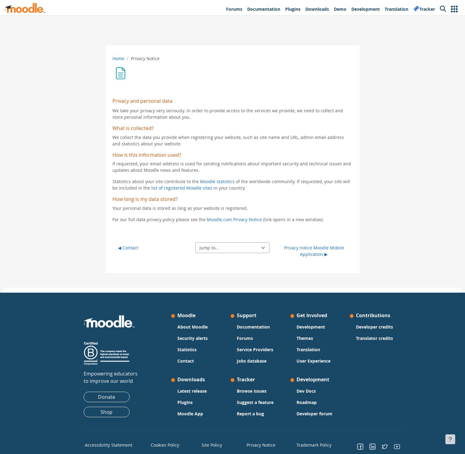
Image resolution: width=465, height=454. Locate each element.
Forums (245, 338)
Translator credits (374, 338)
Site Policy (210, 444)
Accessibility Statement (104, 444)
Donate (106, 397)
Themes (305, 338)
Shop (106, 412)
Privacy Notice (257, 444)
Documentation (253, 327)
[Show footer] (450, 439)
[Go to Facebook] (360, 446)
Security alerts (192, 338)
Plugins (185, 402)
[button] (454, 9)
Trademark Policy (311, 444)
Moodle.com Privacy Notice (234, 219)
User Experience (314, 361)
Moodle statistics (217, 181)
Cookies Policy (163, 444)
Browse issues (252, 391)
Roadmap (307, 402)
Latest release (192, 391)
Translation (308, 349)
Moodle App (190, 414)
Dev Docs (306, 391)
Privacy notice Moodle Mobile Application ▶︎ (314, 251)
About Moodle (192, 327)
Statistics (187, 349)
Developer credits (374, 327)
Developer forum (314, 414)
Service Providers (255, 349)
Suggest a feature (255, 402)
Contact (185, 361)
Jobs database (252, 361)
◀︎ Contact (128, 248)
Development (311, 327)
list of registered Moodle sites (181, 188)
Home (118, 58)
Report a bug (250, 414)
